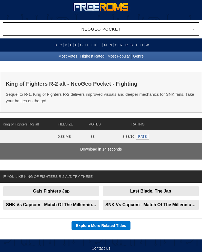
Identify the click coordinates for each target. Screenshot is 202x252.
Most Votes (67, 56)
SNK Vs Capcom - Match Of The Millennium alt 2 (52, 204)
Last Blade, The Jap (150, 191)
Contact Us (100, 248)
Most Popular (119, 56)
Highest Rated (92, 56)
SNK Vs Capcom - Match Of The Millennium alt (152, 204)
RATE (142, 137)
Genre (138, 56)
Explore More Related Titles (101, 225)
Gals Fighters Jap (51, 191)
